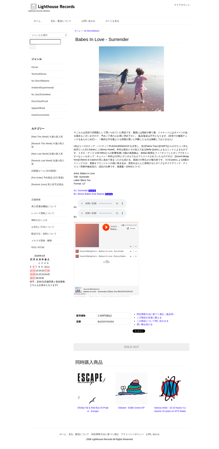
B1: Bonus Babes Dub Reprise (93, 194)
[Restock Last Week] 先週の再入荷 (47, 162)
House (34, 67)
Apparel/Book (38, 108)
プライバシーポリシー (132, 434)
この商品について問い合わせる (153, 321)
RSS (33, 247)
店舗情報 (36, 199)
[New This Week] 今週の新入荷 (47, 136)
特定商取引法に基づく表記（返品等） (156, 314)
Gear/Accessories (40, 115)
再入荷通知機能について (43, 206)
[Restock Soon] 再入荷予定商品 (47, 184)
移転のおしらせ (39, 220)
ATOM (41, 247)
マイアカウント (180, 5)
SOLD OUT (131, 347)
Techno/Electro (39, 74)
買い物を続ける (145, 324)
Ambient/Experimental (42, 87)
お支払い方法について (42, 227)
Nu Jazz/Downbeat (41, 94)
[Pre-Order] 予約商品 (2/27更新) (47, 177)
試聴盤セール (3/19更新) (43, 170)
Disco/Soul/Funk (39, 101)
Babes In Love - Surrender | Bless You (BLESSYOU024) (109, 296)
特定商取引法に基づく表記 (105, 434)
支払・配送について (58, 21)
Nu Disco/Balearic (91, 31)
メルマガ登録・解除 (41, 240)
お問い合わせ (86, 21)
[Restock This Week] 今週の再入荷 (47, 145)
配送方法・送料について (43, 233)
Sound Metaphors (80, 296)
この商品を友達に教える (149, 317)
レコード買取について (42, 213)
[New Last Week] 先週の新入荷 (47, 153)
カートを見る (110, 21)
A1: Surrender (85, 190)
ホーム (35, 21)
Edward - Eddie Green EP (131, 407)
